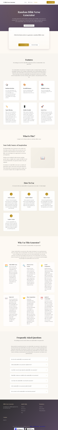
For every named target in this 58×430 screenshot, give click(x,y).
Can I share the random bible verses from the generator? (22, 380)
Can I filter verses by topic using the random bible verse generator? (24, 370)
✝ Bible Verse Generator (9, 2)
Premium (35, 2)
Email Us (4, 420)
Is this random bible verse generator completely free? (21, 364)
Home (25, 2)
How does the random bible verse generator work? (21, 359)
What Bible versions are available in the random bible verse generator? (24, 375)
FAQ (22, 412)
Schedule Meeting (36, 426)
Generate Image (34, 44)
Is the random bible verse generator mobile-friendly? (21, 386)
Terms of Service (42, 410)
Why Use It (23, 410)
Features (22, 406)
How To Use (23, 408)
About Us (41, 406)
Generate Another (23, 44)
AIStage (31, 426)
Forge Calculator (42, 426)
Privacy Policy (41, 408)
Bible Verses (30, 2)
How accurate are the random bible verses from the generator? (23, 391)
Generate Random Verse (29, 25)
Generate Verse (50, 2)
